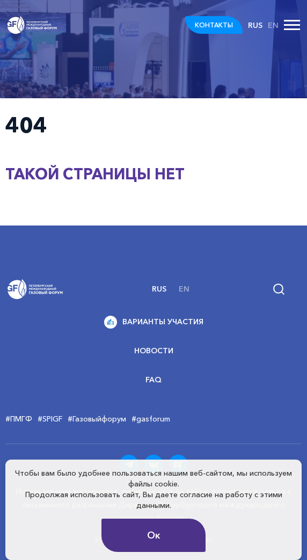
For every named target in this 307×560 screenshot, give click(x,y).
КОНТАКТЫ (214, 25)
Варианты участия (153, 322)
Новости (153, 350)
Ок (153, 535)
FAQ (153, 379)
